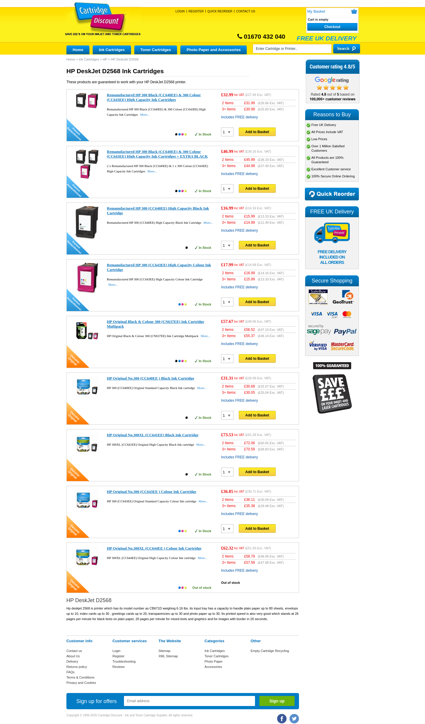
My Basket (316, 11)
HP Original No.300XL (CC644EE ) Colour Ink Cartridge (154, 548)
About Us (73, 656)
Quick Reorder (219, 11)
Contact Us (245, 11)
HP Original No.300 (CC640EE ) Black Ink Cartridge (150, 378)
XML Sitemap (168, 656)
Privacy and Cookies (81, 682)
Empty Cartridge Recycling (270, 651)
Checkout (332, 27)
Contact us (74, 651)
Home (78, 50)
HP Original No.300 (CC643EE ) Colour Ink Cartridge (151, 491)
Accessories (213, 667)
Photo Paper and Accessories (214, 50)
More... (145, 114)
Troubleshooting (123, 661)
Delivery (72, 661)
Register (196, 11)
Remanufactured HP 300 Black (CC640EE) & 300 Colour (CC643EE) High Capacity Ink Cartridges (154, 97)
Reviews (118, 667)
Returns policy (76, 667)
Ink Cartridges (112, 50)
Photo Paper (214, 661)
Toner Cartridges (155, 50)
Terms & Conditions (80, 677)
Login (180, 11)
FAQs (70, 672)
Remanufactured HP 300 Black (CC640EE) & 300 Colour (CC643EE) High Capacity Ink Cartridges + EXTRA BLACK (157, 153)
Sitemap (164, 651)
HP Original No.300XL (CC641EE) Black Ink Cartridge (152, 435)
